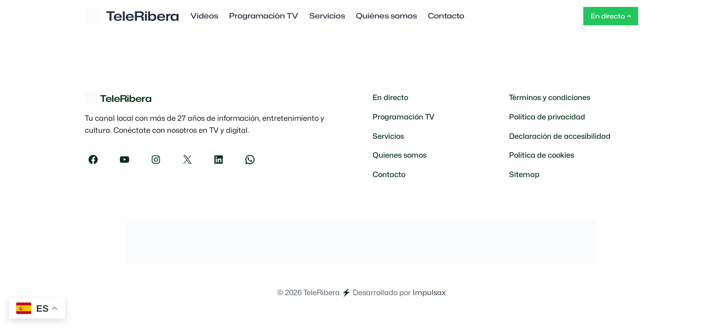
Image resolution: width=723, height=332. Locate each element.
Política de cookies (541, 155)
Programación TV (403, 117)
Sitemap (524, 174)
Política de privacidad (547, 117)
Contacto (389, 174)
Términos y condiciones (549, 97)
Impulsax (429, 292)
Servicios (388, 136)
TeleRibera (142, 16)
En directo (390, 97)
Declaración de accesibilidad (559, 136)
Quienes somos (400, 155)
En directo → (611, 16)
